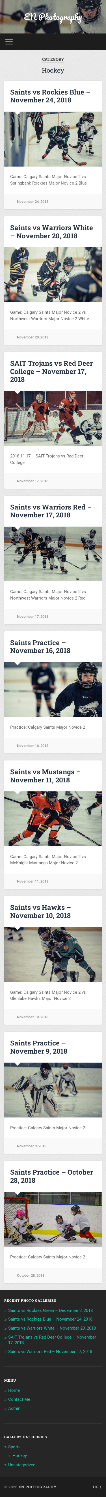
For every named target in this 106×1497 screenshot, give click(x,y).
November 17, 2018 (32, 481)
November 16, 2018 (32, 746)
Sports (14, 1446)
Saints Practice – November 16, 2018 (40, 646)
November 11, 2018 (32, 881)
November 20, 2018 (32, 337)
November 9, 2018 (31, 1146)
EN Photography (53, 17)
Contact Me (19, 1399)
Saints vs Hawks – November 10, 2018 (40, 911)
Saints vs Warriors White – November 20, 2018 (51, 231)
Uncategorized (21, 1464)
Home (14, 1390)
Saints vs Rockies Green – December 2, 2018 (50, 1310)
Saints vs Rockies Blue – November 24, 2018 (50, 96)
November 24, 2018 (32, 201)
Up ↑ (97, 1487)
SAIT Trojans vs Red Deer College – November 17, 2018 (51, 371)
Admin (14, 1408)
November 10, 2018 (32, 1017)
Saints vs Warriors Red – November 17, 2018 (51, 511)
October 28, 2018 (30, 1275)
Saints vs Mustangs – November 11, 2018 (45, 775)
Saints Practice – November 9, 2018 (38, 1047)
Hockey (19, 1455)
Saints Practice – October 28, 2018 (51, 1176)
